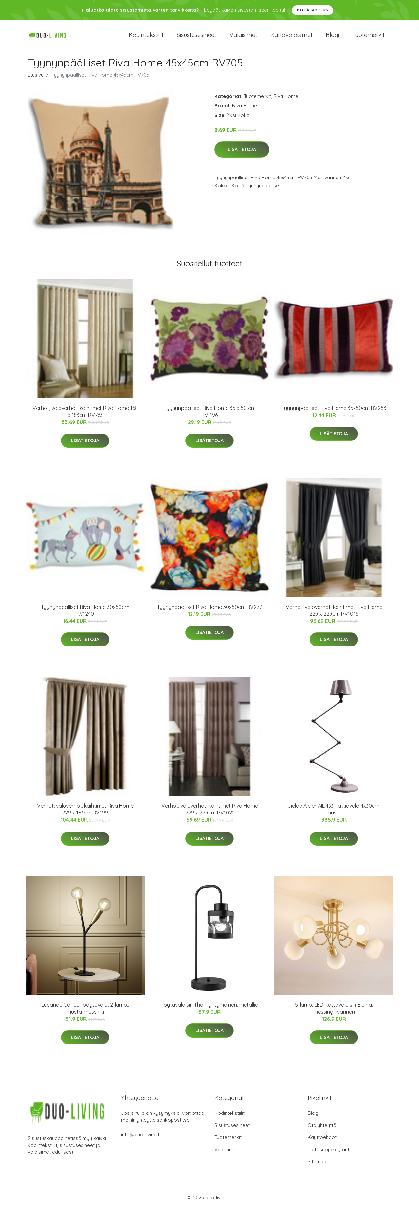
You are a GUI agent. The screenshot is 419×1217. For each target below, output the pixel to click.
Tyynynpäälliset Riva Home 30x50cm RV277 (209, 615)
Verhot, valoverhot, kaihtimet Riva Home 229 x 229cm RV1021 (209, 817)
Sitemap (317, 1170)
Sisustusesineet (196, 39)
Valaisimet (243, 39)
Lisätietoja (242, 158)
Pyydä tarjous (312, 10)
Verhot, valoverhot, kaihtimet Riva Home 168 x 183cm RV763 (85, 419)
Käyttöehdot (322, 1145)
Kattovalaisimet (291, 39)
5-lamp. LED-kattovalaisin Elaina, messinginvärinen (334, 1016)
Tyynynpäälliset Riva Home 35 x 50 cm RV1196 (210, 419)
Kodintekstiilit (146, 39)
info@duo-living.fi (141, 1143)
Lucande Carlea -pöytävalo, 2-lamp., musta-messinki (85, 1016)
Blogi (332, 39)
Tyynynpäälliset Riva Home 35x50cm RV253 (334, 416)
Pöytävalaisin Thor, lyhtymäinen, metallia (209, 1013)
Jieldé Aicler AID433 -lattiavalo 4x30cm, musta (334, 817)
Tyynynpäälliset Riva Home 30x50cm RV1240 (85, 619)
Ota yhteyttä (322, 1133)
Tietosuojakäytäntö (330, 1157)
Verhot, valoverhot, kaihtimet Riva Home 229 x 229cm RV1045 (334, 619)
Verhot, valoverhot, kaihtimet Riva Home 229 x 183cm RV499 (85, 817)
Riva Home (285, 104)
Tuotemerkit (368, 39)
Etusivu (36, 83)
